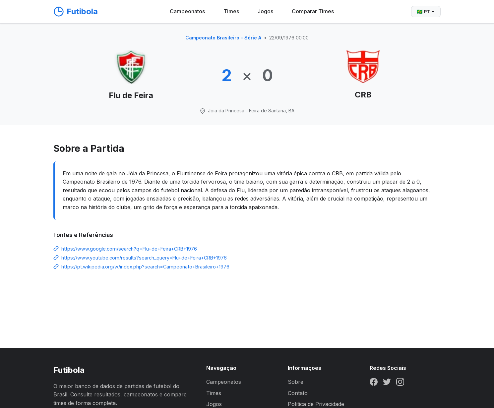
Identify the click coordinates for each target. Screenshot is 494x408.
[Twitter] (387, 383)
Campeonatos (187, 11)
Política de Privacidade (316, 404)
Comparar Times (313, 11)
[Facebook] (374, 383)
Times (231, 11)
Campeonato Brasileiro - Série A (223, 37)
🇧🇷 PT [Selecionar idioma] (426, 11)
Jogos (265, 11)
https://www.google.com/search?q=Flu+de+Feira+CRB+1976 (129, 249)
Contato (298, 393)
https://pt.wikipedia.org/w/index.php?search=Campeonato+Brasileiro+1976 (145, 266)
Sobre (295, 382)
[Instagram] (400, 383)
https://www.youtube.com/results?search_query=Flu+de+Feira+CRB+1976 (144, 258)
